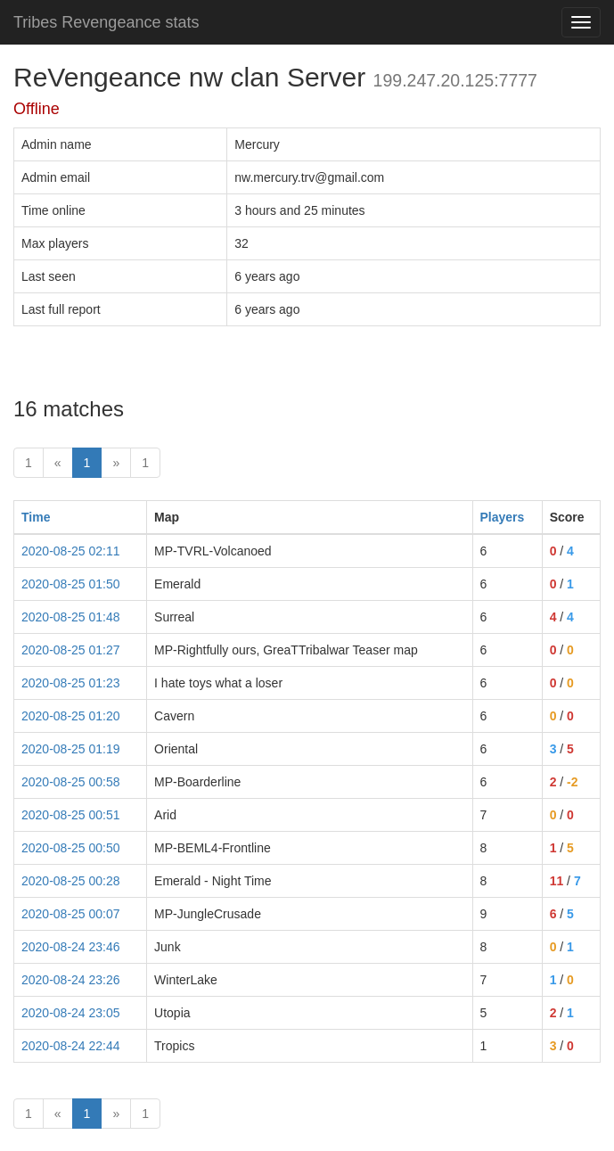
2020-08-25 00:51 (70, 815)
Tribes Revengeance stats (106, 22)
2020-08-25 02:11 (70, 551)
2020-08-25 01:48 (70, 617)
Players (502, 517)
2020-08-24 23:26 (70, 980)
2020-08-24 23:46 (70, 947)
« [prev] (57, 463)
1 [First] (28, 463)
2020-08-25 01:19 (70, 749)
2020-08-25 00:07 (70, 914)
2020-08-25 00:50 (70, 848)
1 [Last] (145, 463)
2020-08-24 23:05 (70, 1013)
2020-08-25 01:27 (70, 650)
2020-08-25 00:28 (70, 881)
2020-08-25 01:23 (70, 683)
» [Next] (115, 463)
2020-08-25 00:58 (70, 782)
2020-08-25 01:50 (70, 584)
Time (35, 517)
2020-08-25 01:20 (70, 716)
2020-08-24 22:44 (70, 1046)
